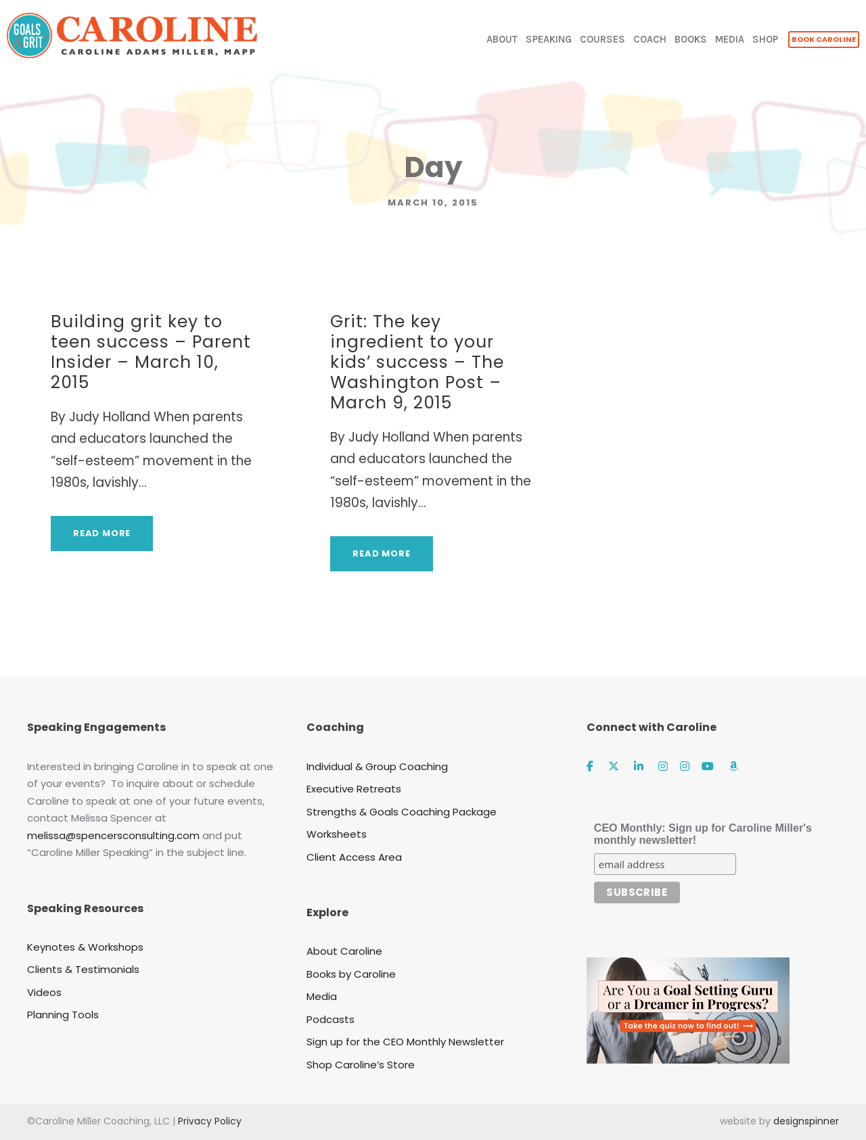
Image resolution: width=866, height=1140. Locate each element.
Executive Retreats (353, 789)
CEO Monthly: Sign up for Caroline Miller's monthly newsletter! (703, 834)
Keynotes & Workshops (85, 947)
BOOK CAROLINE (824, 39)
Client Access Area (354, 857)
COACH (649, 39)
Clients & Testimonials (83, 969)
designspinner (806, 1121)
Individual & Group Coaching (377, 766)
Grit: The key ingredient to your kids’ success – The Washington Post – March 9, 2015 (417, 362)
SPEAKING (549, 39)
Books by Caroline (351, 974)
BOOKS (691, 39)
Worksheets (336, 834)
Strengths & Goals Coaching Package (401, 812)
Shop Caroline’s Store (360, 1065)
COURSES (602, 39)
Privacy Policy (210, 1121)
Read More (102, 533)
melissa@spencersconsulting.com (113, 835)
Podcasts (330, 1019)
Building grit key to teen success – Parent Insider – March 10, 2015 (151, 352)
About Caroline (344, 951)
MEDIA (729, 39)
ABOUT (502, 39)
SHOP (765, 39)
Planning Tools (63, 1014)
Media (321, 996)
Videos (44, 992)
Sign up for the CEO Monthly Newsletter (405, 1042)
